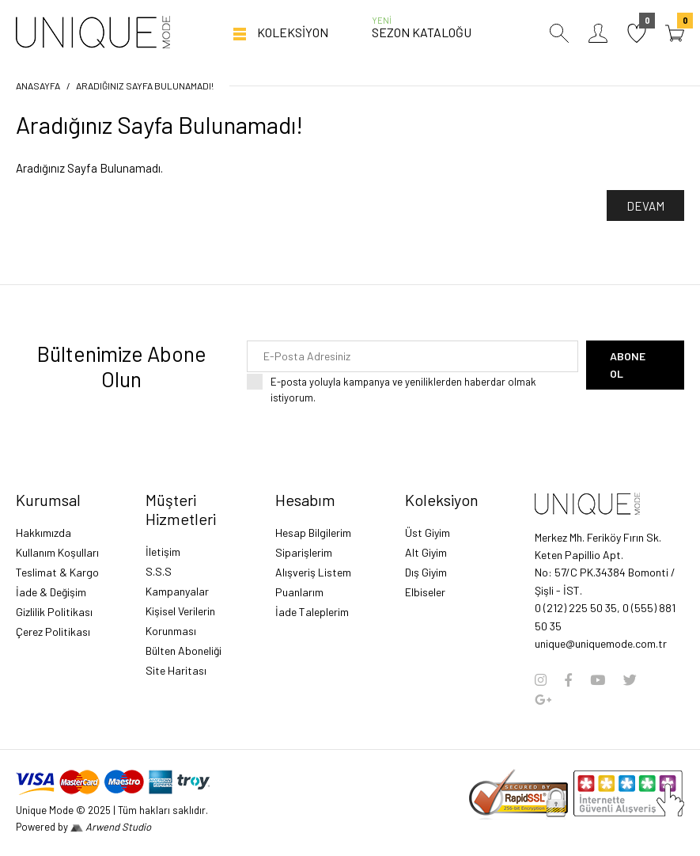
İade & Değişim (51, 592)
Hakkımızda (43, 532)
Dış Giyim (426, 572)
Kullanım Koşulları (57, 552)
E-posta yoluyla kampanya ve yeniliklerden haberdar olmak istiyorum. (424, 389)
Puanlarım (299, 592)
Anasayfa (38, 85)
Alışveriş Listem (313, 572)
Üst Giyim (427, 532)
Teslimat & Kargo (57, 572)
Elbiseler (425, 592)
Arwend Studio (110, 826)
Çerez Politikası (53, 631)
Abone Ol (627, 364)
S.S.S (159, 571)
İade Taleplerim (312, 611)
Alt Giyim (426, 552)
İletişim (163, 551)
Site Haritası (176, 670)
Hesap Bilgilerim (313, 532)
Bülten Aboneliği (183, 650)
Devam (645, 206)
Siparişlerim (303, 552)
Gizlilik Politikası (54, 611)
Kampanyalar (177, 591)
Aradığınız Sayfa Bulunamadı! (145, 85)
